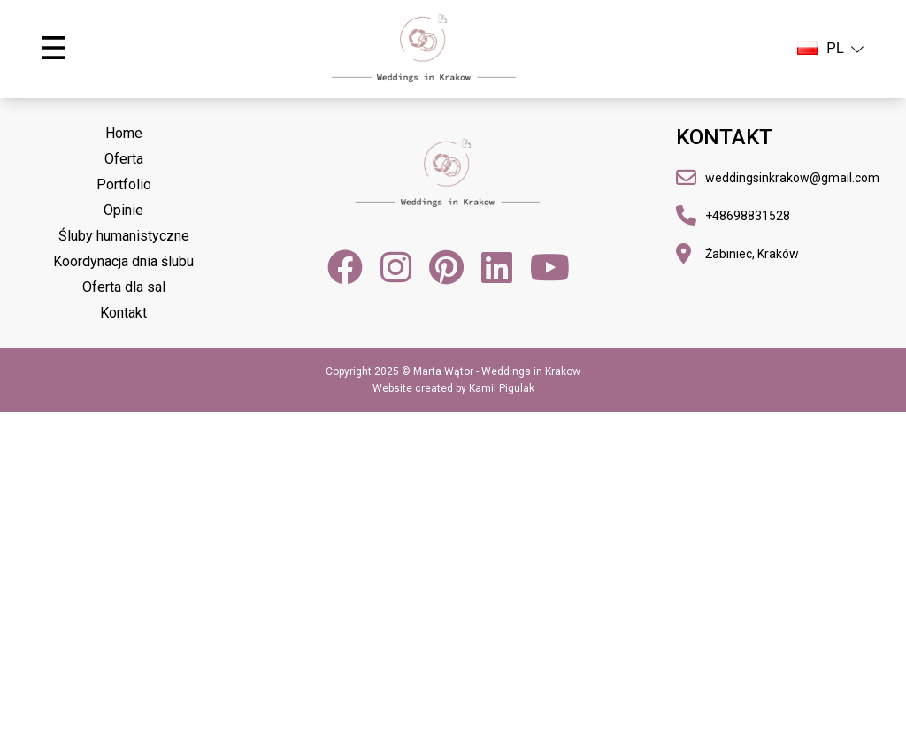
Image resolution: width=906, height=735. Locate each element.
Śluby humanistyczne (123, 235)
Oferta (123, 158)
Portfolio (123, 184)
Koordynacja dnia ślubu (123, 261)
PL (830, 49)
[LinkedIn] (496, 267)
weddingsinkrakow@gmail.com (792, 178)
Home (123, 133)
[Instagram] (395, 267)
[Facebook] (345, 267)
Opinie (123, 210)
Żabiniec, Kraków (752, 254)
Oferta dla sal (123, 287)
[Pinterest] (446, 267)
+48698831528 (747, 216)
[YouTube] (550, 267)
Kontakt (123, 312)
